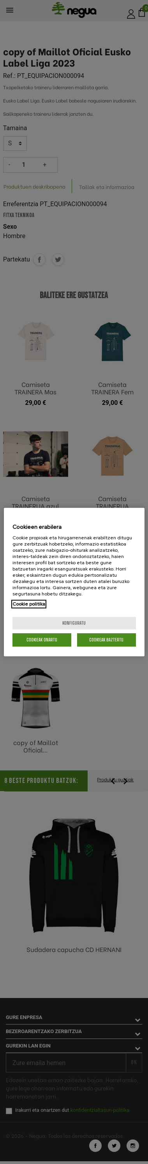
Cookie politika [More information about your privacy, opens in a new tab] (28, 604)
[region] (74, 582)
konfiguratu (74, 623)
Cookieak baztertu (106, 640)
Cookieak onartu (41, 640)
